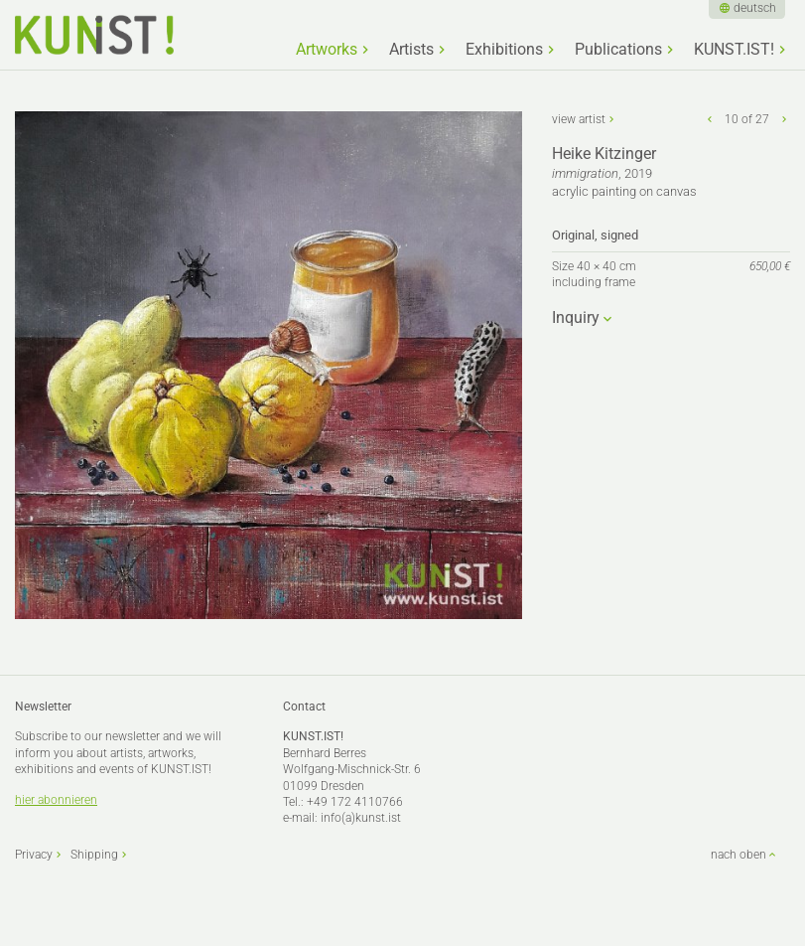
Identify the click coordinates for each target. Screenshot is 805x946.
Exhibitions (504, 50)
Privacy (34, 855)
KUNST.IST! (734, 50)
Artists (411, 50)
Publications (618, 50)
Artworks (326, 50)
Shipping (94, 855)
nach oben (738, 855)
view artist (578, 119)
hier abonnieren (56, 800)
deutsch (755, 8)
